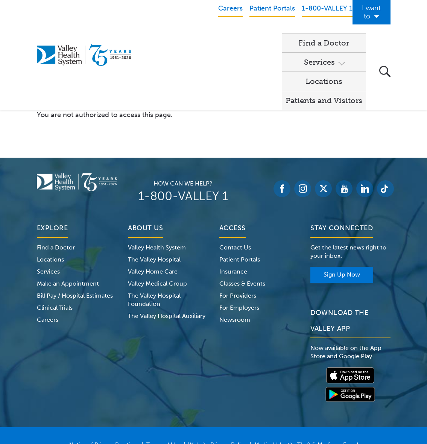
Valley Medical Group (157, 217)
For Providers (237, 229)
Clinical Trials (55, 241)
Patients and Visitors (324, 34)
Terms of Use (163, 378)
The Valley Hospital (154, 193)
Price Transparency (216, 387)
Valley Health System (157, 181)
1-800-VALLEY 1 (183, 130)
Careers (47, 253)
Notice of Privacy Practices (104, 378)
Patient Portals (239, 193)
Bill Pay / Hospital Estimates (75, 229)
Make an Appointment (68, 217)
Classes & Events (242, 217)
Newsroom (234, 253)
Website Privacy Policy (217, 378)
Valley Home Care (153, 205)
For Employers (239, 241)
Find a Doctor (160, 34)
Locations (259, 34)
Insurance (233, 205)
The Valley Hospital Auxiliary (166, 249)
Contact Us (235, 181)
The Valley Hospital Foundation (154, 233)
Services (209, 34)
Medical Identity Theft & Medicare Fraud (306, 378)
